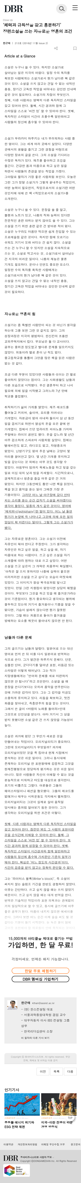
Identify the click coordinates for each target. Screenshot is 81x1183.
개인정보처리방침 (27, 1144)
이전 (43, 1071)
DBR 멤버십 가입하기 (40, 979)
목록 (56, 1071)
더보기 (56, 48)
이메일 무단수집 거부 (53, 1144)
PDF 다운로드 (62, 48)
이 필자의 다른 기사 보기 (35, 1038)
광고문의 (75, 1144)
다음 (70, 1071)
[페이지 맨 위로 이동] (71, 1118)
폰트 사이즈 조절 (68, 48)
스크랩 (75, 48)
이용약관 (8, 1144)
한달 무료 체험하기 (40, 970)
